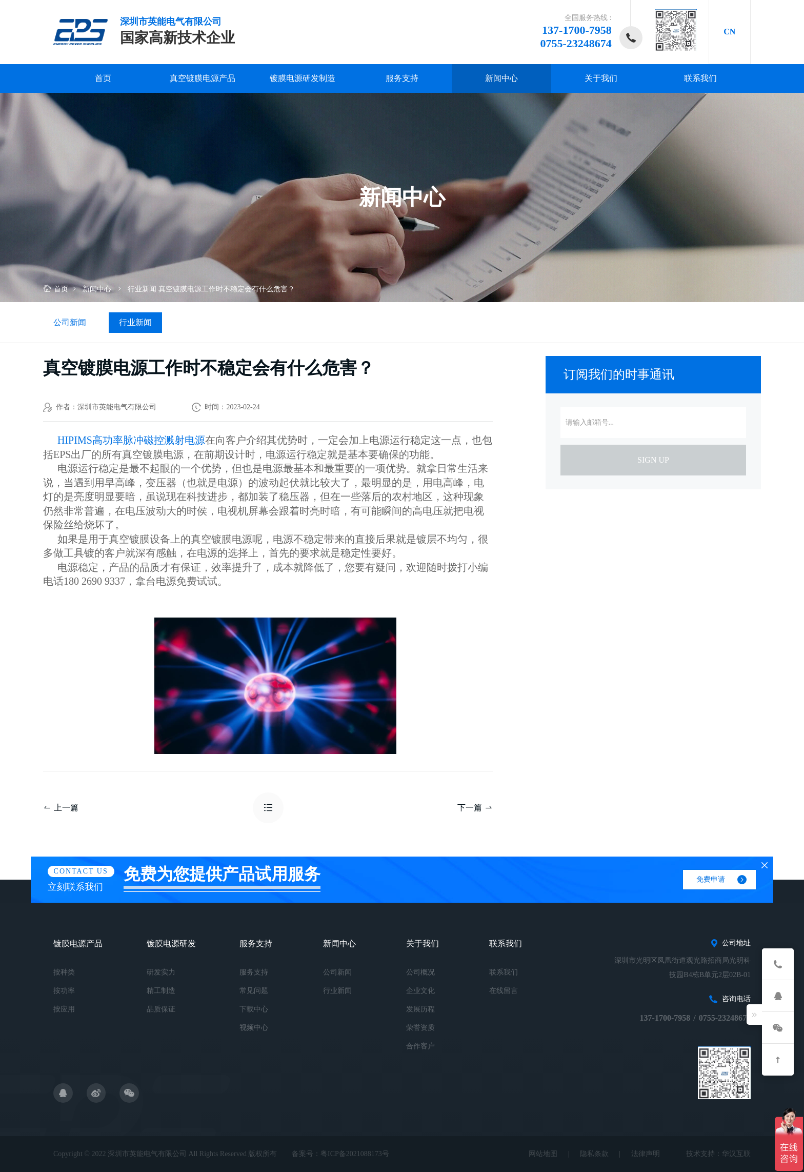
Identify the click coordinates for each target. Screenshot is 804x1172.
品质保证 (161, 1009)
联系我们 (700, 78)
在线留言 (503, 991)
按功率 (64, 991)
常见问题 (253, 991)
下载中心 (253, 1009)
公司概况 (420, 972)
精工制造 (161, 991)
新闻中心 (501, 78)
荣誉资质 (420, 1027)
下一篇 (475, 807)
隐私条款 (594, 1154)
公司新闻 (69, 322)
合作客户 (420, 1046)
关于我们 (601, 78)
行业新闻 (142, 289)
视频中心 (253, 1027)
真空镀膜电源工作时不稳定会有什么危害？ (226, 289)
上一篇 (60, 807)
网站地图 (543, 1154)
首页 (103, 78)
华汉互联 (736, 1154)
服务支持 (402, 78)
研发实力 (161, 972)
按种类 (64, 972)
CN (729, 31)
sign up (653, 459)
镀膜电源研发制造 (302, 78)
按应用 (64, 1009)
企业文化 (420, 991)
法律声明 (645, 1154)
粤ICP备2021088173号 (354, 1154)
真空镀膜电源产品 (202, 78)
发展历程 (420, 1009)
